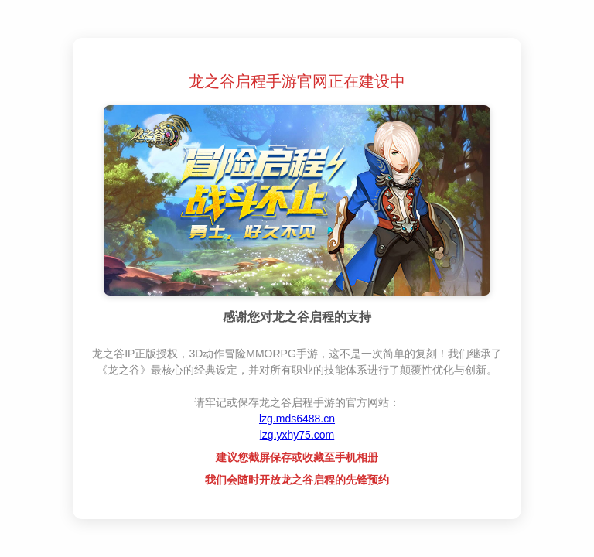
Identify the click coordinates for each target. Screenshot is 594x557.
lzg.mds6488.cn (297, 418)
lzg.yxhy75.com (297, 435)
